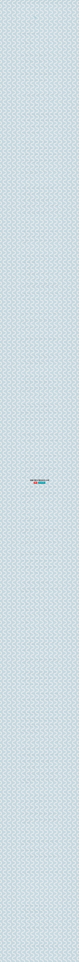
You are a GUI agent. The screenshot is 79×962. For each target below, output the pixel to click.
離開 (35, 482)
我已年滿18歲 (41, 482)
